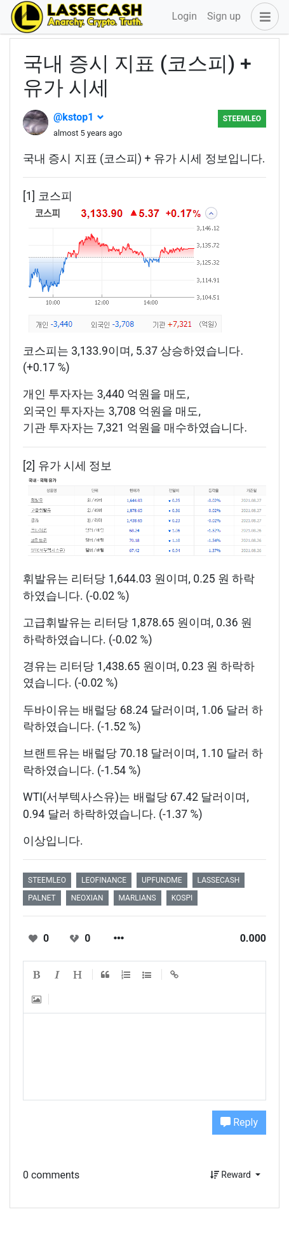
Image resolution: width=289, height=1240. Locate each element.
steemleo (242, 118)
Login (184, 16)
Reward (231, 1175)
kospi (182, 898)
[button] (262, 16)
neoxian (87, 898)
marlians (137, 898)
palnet (42, 898)
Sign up (224, 16)
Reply (239, 1122)
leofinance (103, 880)
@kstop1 (78, 117)
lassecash (219, 880)
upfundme (162, 880)
